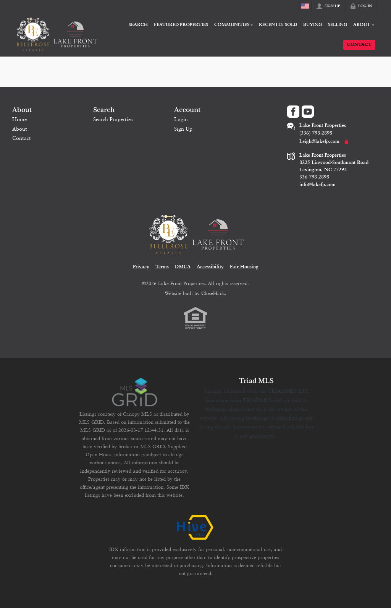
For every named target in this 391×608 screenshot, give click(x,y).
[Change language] (305, 6)
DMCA (183, 266)
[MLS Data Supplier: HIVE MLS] (195, 528)
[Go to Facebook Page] (293, 111)
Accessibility (210, 266)
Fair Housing (244, 266)
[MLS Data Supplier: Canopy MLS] (134, 392)
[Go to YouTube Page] (308, 111)
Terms (162, 266)
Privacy (141, 266)
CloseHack (213, 293)
